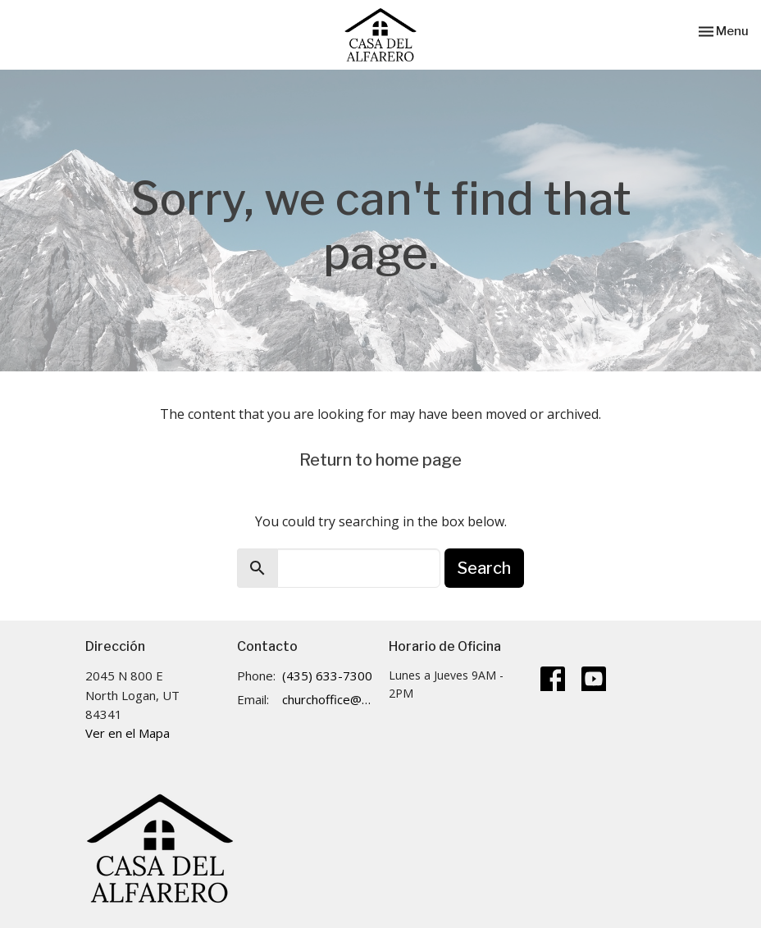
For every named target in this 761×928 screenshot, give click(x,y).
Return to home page (380, 460)
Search (484, 568)
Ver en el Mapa (127, 733)
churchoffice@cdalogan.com (327, 699)
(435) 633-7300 (327, 675)
